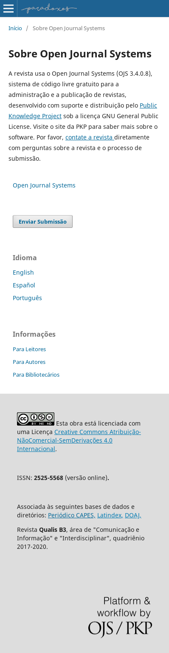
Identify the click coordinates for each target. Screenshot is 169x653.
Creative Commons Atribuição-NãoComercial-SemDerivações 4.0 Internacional (79, 440)
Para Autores (29, 362)
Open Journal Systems (44, 185)
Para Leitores (29, 349)
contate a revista (89, 137)
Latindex (109, 515)
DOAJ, (133, 515)
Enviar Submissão (43, 221)
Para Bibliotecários (36, 374)
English (23, 272)
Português (27, 298)
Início (15, 28)
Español (24, 285)
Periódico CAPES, (72, 515)
